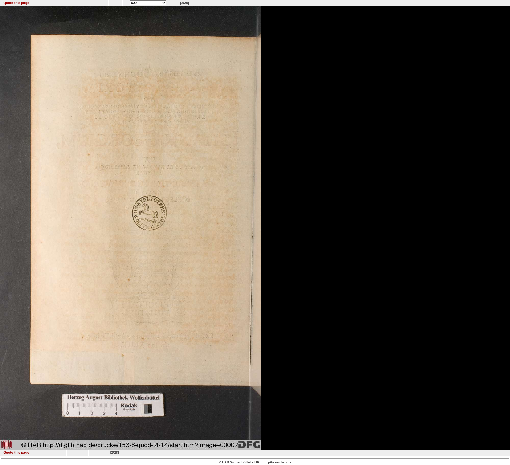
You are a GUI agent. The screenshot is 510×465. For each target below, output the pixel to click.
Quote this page (16, 3)
